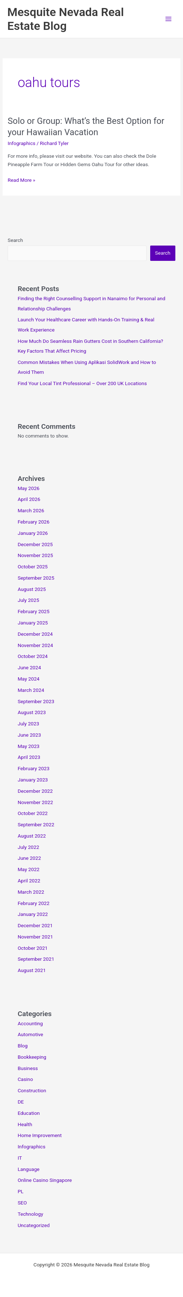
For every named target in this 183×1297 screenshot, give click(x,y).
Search (15, 240)
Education (28, 1113)
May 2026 (28, 488)
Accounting (30, 1023)
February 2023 (33, 768)
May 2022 (28, 869)
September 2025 (35, 578)
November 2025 (35, 555)
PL (20, 1191)
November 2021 (35, 937)
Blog (22, 1046)
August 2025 (31, 589)
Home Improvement (39, 1135)
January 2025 (32, 623)
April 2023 (28, 757)
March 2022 (30, 892)
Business (27, 1068)
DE (20, 1102)
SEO (22, 1203)
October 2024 (32, 656)
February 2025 (33, 611)
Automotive (30, 1034)
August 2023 (31, 712)
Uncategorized (33, 1225)
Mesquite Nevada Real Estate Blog (65, 19)
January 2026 (32, 533)
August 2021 (31, 970)
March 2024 (30, 690)
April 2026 (28, 499)
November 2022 (35, 802)
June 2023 (29, 735)
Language (28, 1169)
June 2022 (29, 858)
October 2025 (32, 566)
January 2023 (32, 780)
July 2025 (28, 600)
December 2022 (34, 791)
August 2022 (31, 836)
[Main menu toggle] (168, 19)
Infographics (21, 143)
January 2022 (32, 914)
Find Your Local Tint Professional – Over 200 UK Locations (82, 383)
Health (24, 1124)
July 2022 (28, 847)
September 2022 (35, 824)
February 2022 (33, 903)
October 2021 (32, 948)
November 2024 (35, 645)
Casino (25, 1079)
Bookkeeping (31, 1057)
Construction (31, 1090)
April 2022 (28, 880)
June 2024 (29, 667)
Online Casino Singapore (44, 1180)
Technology (30, 1214)
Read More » (21, 180)
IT (19, 1158)
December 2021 (34, 925)
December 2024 (34, 634)
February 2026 (33, 522)
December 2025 (34, 544)
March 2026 (30, 510)
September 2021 (35, 959)
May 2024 (28, 679)
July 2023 (28, 723)
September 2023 (35, 701)
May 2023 (28, 746)
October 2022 (32, 813)
